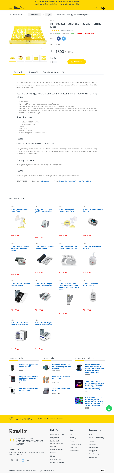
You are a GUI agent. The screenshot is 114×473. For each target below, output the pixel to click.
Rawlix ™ (12, 471)
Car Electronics (34, 15)
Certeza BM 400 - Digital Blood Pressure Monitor (43, 324)
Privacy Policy (74, 447)
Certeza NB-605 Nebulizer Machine (92, 247)
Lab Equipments (55, 459)
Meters (52, 456)
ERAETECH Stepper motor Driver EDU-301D (28, 366)
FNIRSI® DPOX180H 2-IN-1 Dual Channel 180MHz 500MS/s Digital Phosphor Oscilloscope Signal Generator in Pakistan (94, 368)
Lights (49, 15)
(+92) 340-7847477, (25, 441)
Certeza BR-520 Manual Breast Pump (19, 210)
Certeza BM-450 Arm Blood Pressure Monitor (20, 284)
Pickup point (93, 451)
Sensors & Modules (56, 450)
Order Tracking (94, 454)
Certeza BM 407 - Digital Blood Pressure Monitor (43, 284)
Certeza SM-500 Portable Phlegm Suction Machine (68, 247)
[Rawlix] (19, 7)
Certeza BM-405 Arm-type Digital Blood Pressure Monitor (20, 248)
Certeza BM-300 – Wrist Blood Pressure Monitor (19, 324)
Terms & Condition (76, 444)
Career (72, 441)
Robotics (53, 453)
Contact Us (92, 444)
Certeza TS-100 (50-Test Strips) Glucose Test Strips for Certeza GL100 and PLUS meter (69, 286)
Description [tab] (19, 72)
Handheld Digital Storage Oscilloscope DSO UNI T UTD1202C (28, 378)
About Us (73, 434)
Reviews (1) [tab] (33, 72)
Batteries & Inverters (57, 462)
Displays (53, 446)
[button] (91, 7)
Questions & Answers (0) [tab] (53, 72)
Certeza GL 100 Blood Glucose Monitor (90, 284)
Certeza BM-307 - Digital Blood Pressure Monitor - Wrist (44, 211)
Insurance (92, 441)
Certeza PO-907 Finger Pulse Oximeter (93, 210)
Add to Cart (77, 62)
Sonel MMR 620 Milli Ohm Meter (61, 389)
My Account (93, 457)
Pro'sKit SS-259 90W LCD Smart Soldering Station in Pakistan (61, 366)
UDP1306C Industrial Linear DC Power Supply (29, 389)
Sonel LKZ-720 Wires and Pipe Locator (61, 378)
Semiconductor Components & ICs (56, 442)
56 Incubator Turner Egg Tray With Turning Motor (75, 181)
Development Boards (57, 434)
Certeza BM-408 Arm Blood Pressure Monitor (44, 247)
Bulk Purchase (93, 447)
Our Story (73, 438)
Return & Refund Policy (96, 438)
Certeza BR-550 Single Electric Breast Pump (67, 210)
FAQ (90, 434)
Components (54, 438)
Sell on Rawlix (74, 451)
